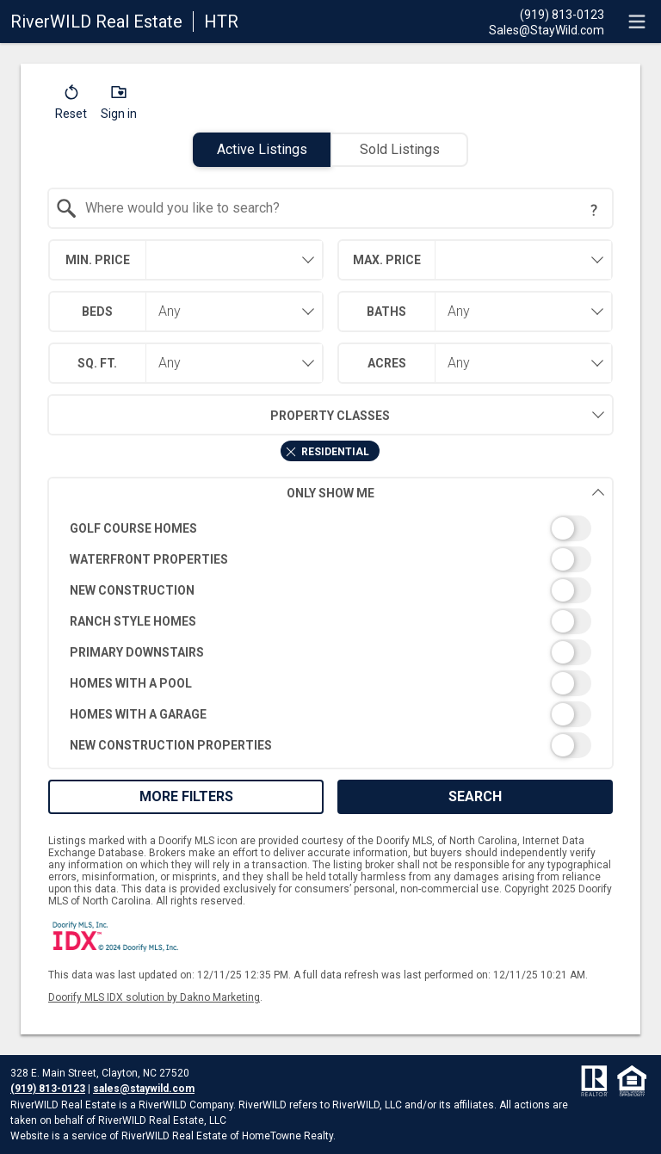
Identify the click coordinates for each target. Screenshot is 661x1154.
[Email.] (546, 29)
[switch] (331, 528)
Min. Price (97, 260)
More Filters (186, 796)
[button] (71, 105)
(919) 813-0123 (47, 1089)
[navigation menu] (637, 21)
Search (475, 796)
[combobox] (331, 208)
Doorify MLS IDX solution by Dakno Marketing (154, 997)
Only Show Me (446, 492)
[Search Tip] (594, 210)
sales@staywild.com (144, 1089)
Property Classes (219, 415)
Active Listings (262, 149)
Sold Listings (400, 149)
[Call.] (546, 14)
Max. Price (387, 260)
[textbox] (341, 208)
